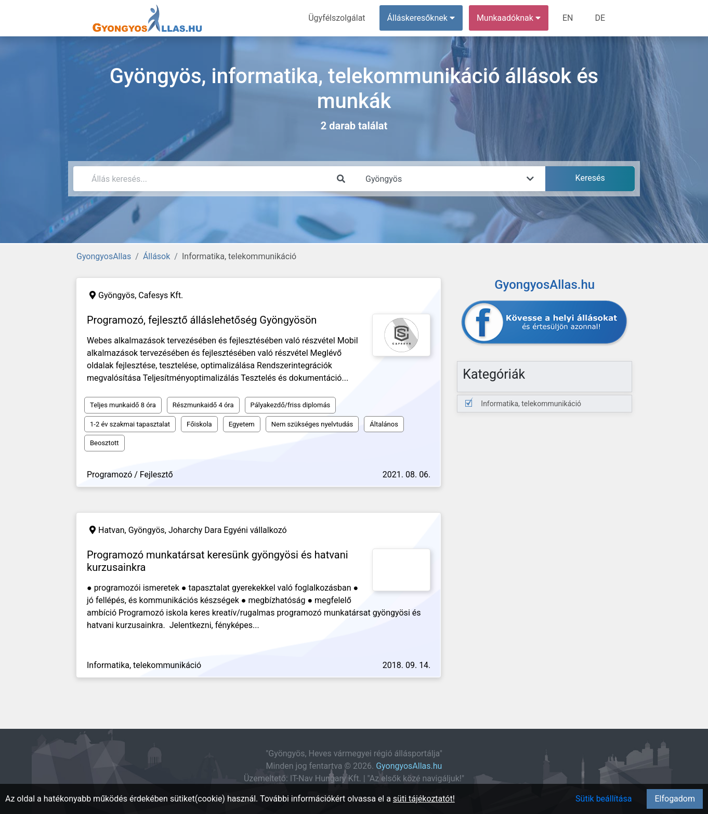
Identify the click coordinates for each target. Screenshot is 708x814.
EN (567, 18)
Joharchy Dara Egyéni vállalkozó (227, 530)
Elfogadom (674, 799)
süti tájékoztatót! (424, 799)
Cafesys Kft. (160, 295)
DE (600, 18)
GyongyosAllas (103, 256)
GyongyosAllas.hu (409, 766)
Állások (156, 256)
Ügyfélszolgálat (336, 18)
